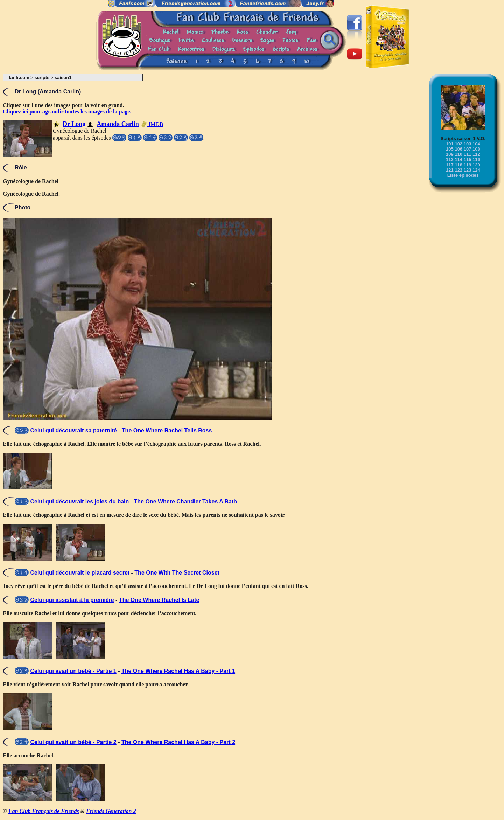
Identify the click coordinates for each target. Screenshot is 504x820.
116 (476, 159)
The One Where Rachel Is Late (159, 600)
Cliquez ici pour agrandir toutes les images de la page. (67, 111)
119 (467, 164)
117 (450, 164)
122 (458, 170)
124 (476, 170)
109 (450, 154)
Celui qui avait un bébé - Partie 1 (73, 671)
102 (458, 143)
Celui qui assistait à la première (72, 600)
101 (450, 143)
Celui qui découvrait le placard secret (80, 573)
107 (467, 149)
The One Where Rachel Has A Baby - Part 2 (178, 742)
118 (458, 164)
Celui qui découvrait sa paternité (73, 430)
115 (467, 159)
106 (458, 149)
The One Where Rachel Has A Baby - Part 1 (178, 671)
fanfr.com (19, 77)
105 (450, 149)
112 (476, 154)
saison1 (63, 77)
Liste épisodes (463, 175)
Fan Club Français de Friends (43, 811)
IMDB (151, 124)
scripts (42, 77)
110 (458, 154)
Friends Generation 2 (111, 811)
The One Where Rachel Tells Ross (167, 430)
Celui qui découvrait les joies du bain (79, 502)
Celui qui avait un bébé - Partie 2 (73, 742)
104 (476, 143)
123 (467, 170)
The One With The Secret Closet (176, 573)
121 (450, 170)
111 (467, 154)
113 (450, 159)
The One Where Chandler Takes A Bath (185, 502)
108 (476, 149)
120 (476, 164)
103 (467, 143)
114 (458, 159)
